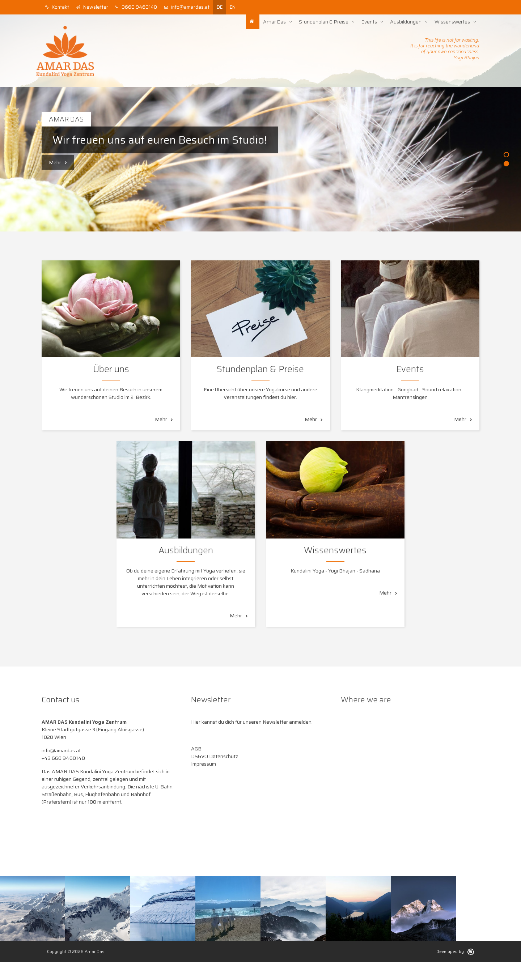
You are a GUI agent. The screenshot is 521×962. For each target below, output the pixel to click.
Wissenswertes (452, 22)
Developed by (455, 951)
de (220, 7)
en (233, 7)
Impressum (203, 764)
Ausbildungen (406, 22)
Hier (195, 722)
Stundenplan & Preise (323, 22)
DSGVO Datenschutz (214, 756)
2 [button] (506, 163)
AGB (196, 749)
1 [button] (506, 154)
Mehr (58, 162)
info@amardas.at (186, 7)
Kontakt (57, 7)
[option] (260, 159)
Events (369, 22)
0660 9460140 (136, 7)
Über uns (111, 369)
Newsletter (92, 7)
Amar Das (274, 22)
